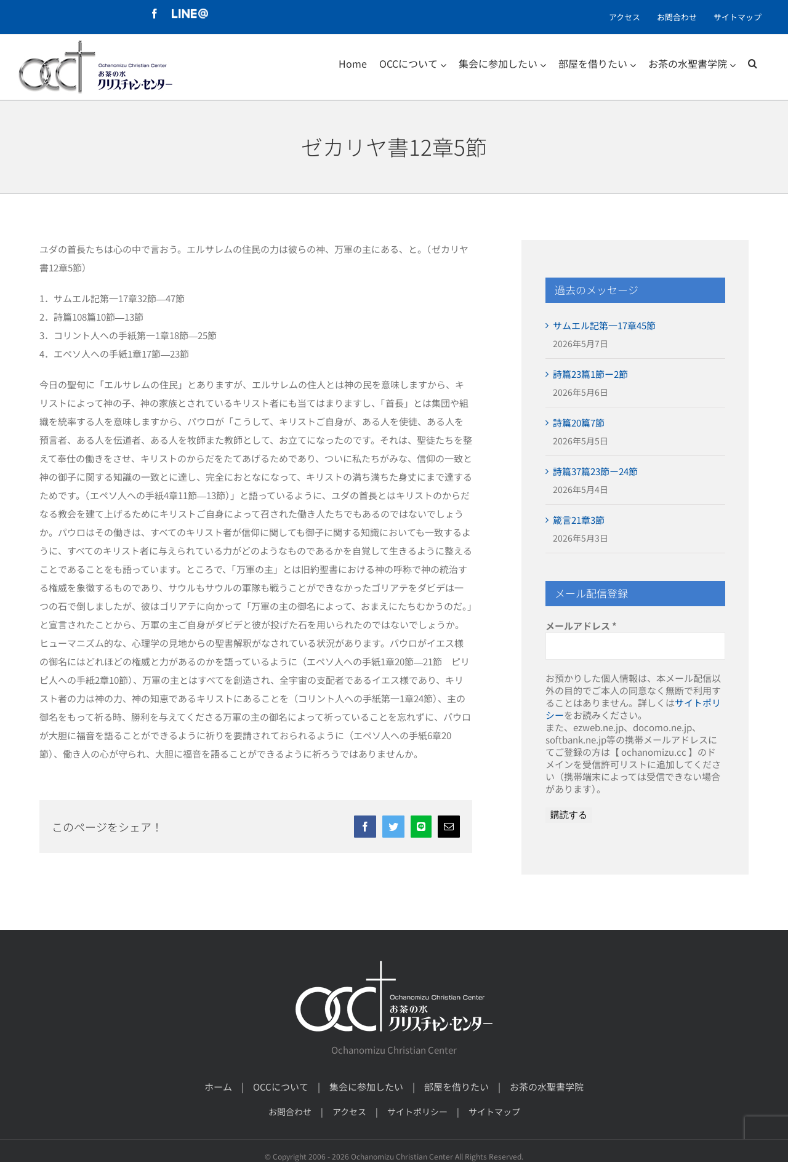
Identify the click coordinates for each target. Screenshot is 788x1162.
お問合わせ (290, 1111)
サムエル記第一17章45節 (604, 325)
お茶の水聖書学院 (547, 1086)
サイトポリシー (417, 1111)
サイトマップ (494, 1111)
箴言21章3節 (579, 519)
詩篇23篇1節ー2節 (590, 373)
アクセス (349, 1111)
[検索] (752, 63)
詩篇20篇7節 (579, 422)
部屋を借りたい (456, 1086)
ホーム (218, 1086)
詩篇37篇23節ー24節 (595, 471)
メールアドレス (581, 626)
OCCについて (280, 1086)
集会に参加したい (366, 1086)
